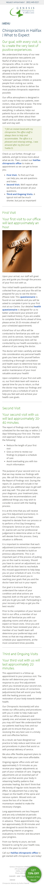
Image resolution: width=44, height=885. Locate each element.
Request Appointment (15, 2)
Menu (6, 23)
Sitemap (12, 880)
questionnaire (27, 296)
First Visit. (12, 175)
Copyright (12, 876)
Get (33, 874)
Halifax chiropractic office (24, 852)
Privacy (24, 876)
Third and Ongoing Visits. (20, 194)
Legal (18, 876)
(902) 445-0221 (32, 2)
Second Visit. (13, 184)
